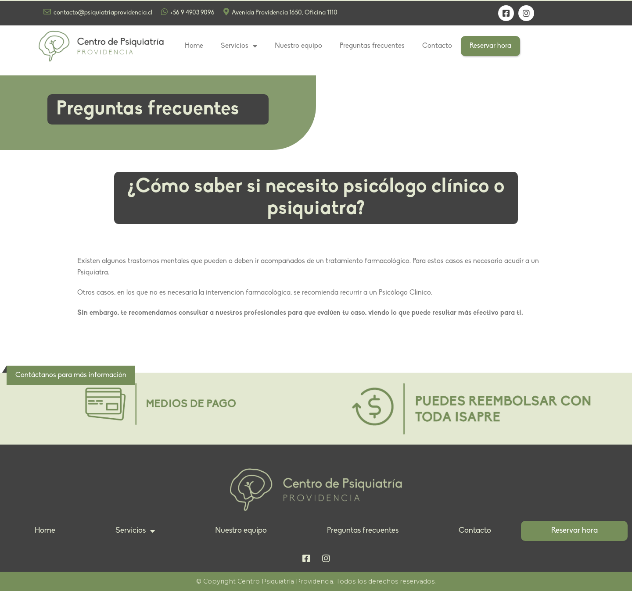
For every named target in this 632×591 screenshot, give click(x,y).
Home (194, 46)
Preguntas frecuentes (372, 46)
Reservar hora (490, 46)
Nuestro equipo (298, 46)
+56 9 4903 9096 (188, 12)
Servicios (239, 46)
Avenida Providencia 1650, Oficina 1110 (280, 12)
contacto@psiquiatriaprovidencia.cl (97, 12)
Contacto (437, 46)
